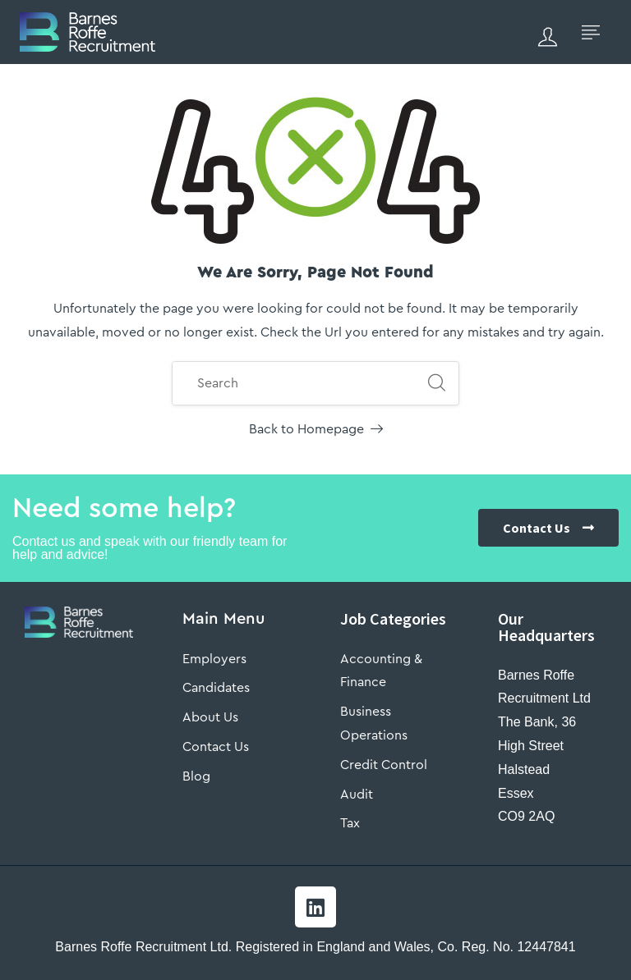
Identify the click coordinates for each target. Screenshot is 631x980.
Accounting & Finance (381, 671)
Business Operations (374, 723)
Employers (214, 659)
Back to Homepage (316, 429)
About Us (210, 717)
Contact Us (215, 746)
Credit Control (383, 765)
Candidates (216, 687)
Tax (350, 823)
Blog (196, 776)
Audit (356, 794)
